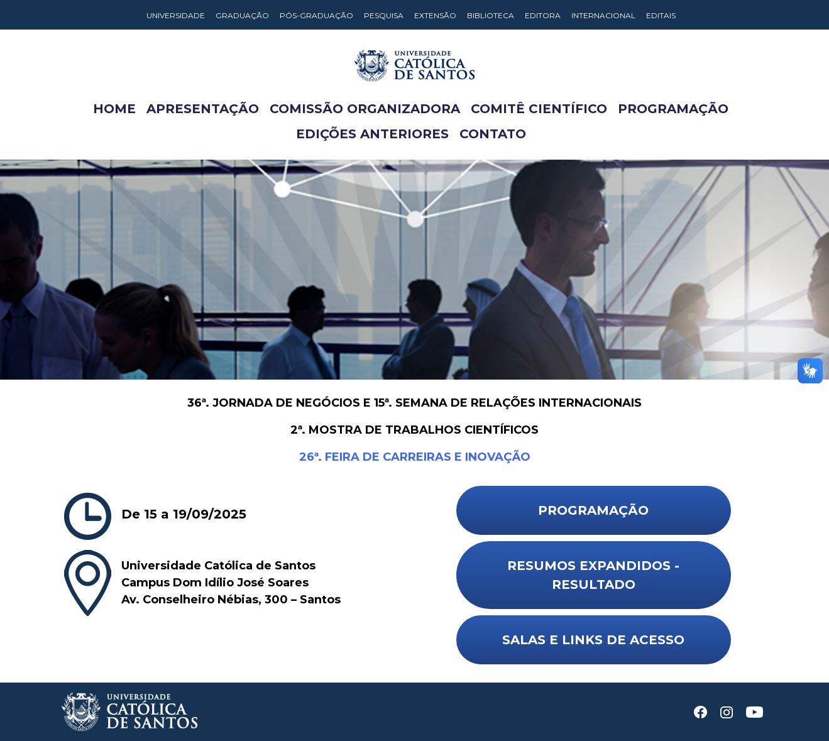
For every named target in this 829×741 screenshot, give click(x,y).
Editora (543, 15)
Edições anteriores (372, 133)
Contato (492, 133)
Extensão (435, 15)
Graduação (242, 15)
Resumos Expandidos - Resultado (593, 575)
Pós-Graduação (316, 15)
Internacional (603, 15)
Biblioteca (490, 15)
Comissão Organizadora (365, 108)
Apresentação (202, 108)
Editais (661, 15)
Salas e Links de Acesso (593, 639)
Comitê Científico (539, 108)
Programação (673, 108)
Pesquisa (384, 15)
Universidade (175, 15)
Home (114, 108)
